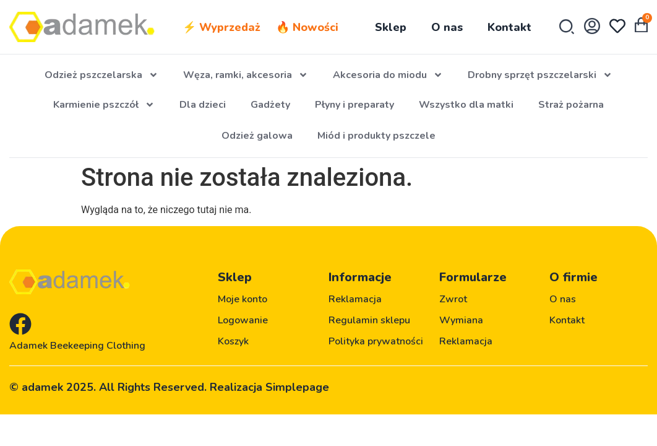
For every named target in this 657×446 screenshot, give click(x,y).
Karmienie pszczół (104, 105)
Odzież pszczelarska (101, 75)
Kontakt (509, 27)
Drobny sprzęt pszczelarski (540, 75)
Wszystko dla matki (466, 105)
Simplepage (297, 387)
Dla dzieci (202, 105)
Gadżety (270, 105)
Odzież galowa (257, 135)
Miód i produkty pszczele (376, 135)
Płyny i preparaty (354, 105)
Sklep (390, 27)
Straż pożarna (571, 105)
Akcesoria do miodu (388, 75)
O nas (447, 27)
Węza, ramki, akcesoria (245, 75)
